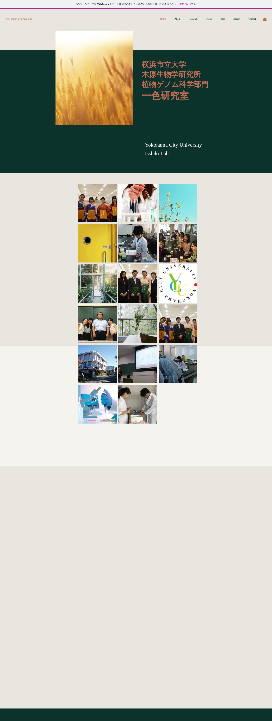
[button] (265, 19)
